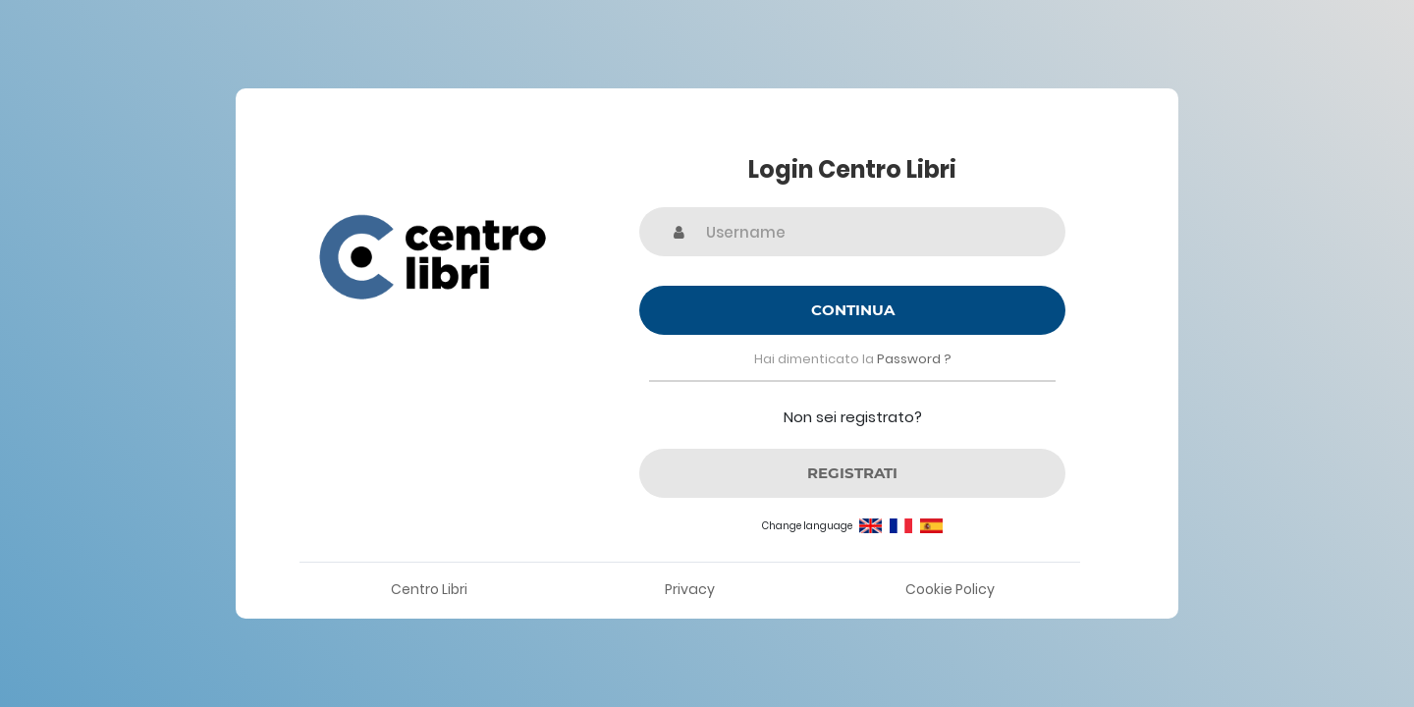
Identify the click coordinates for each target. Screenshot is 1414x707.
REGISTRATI (852, 472)
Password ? (914, 359)
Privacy (690, 589)
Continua (853, 309)
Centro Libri (429, 589)
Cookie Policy (950, 589)
